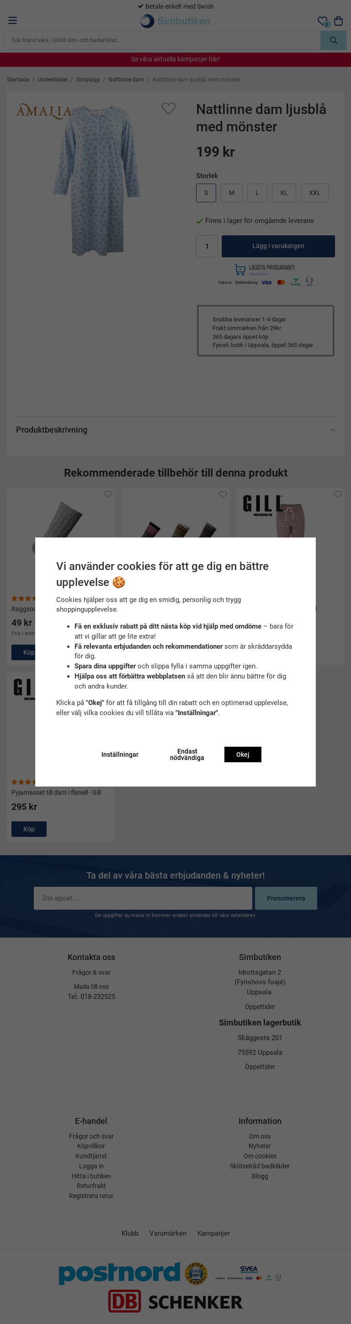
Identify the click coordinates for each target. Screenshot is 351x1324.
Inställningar (119, 754)
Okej (243, 754)
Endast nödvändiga (187, 754)
